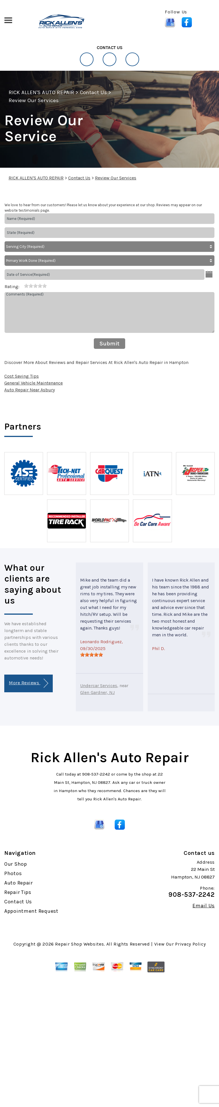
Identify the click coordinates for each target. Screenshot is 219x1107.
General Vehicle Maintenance (33, 383)
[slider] (35, 286)
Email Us (203, 905)
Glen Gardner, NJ (97, 692)
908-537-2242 (96, 774)
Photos (13, 873)
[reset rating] (21, 285)
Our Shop (15, 864)
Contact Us (93, 92)
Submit (109, 343)
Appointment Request (31, 911)
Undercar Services (98, 685)
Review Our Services (34, 100)
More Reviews (28, 683)
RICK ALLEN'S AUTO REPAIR (41, 92)
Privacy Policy (190, 944)
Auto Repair (18, 883)
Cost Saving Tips (21, 376)
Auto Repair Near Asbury (29, 389)
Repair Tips (17, 892)
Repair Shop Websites (79, 944)
